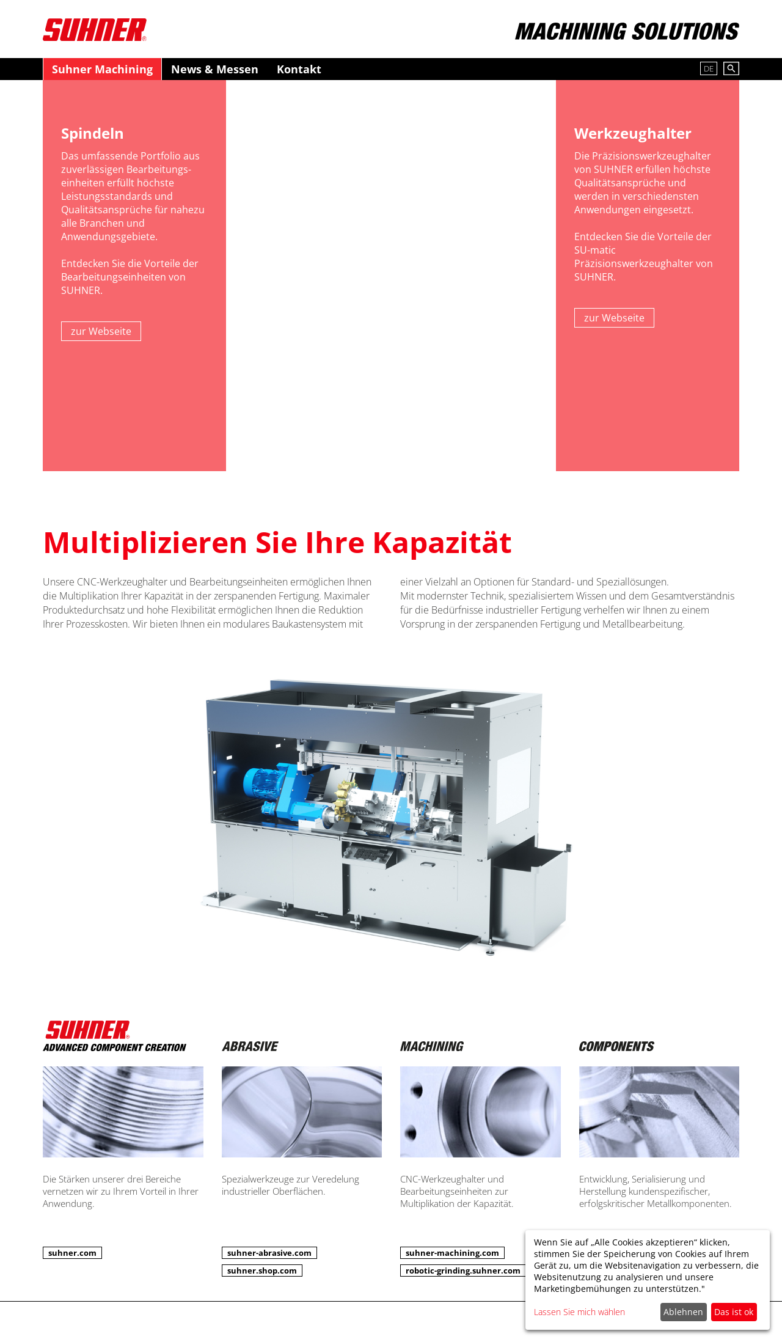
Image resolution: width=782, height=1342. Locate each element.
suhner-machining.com (452, 1252)
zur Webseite (101, 331)
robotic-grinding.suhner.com (463, 1270)
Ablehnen (683, 1312)
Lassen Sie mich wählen (579, 1312)
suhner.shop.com (262, 1270)
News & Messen (214, 69)
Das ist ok (733, 1312)
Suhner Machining (102, 69)
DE (709, 68)
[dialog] (647, 1280)
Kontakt (299, 69)
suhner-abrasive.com (269, 1252)
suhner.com (72, 1252)
